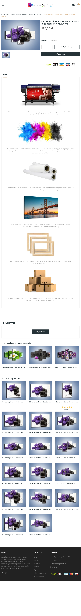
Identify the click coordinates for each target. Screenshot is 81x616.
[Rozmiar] (55, 40)
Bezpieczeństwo (39, 576)
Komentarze (9, 323)
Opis (5, 74)
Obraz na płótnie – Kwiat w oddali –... (13, 402)
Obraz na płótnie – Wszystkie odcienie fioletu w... (67, 367)
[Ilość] (47, 47)
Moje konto (37, 563)
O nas (35, 557)
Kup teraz (60, 54)
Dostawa (36, 567)
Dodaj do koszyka (67, 47)
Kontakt (36, 560)
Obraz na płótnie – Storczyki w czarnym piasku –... (40, 367)
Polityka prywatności (40, 573)
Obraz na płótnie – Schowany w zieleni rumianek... (14, 367)
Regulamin (37, 570)
